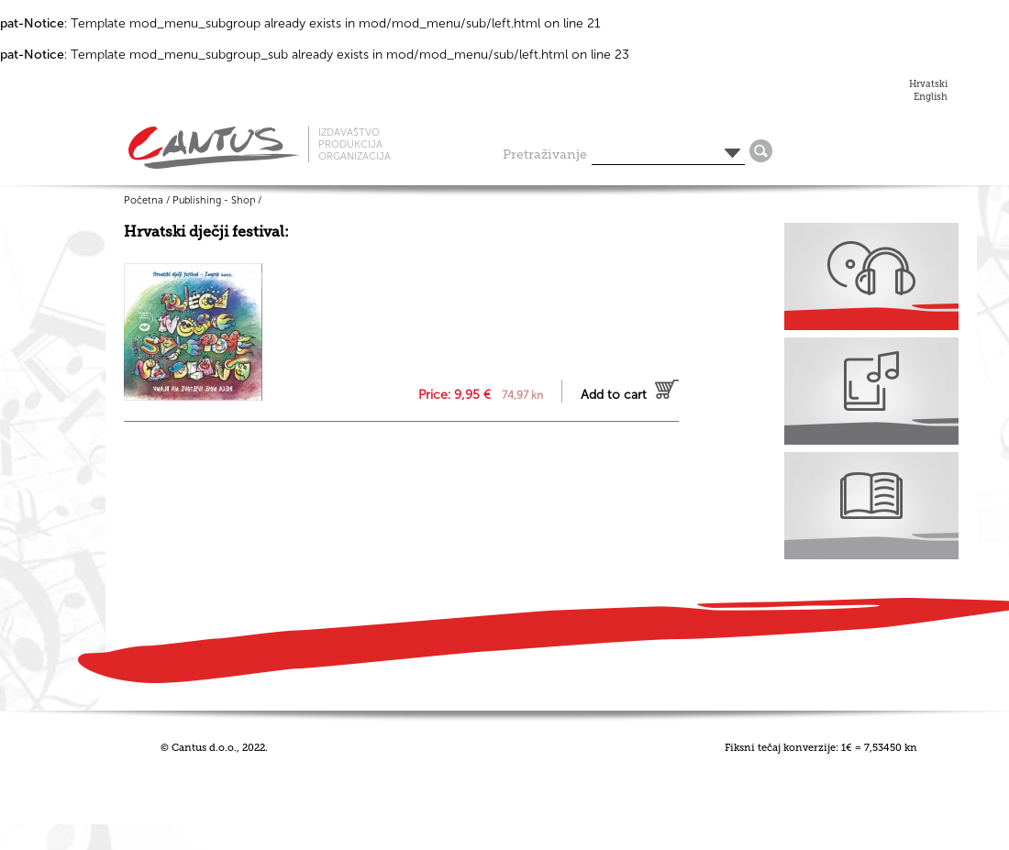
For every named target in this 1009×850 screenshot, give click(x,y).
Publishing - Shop (213, 200)
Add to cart (614, 395)
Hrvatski (928, 84)
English (931, 97)
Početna (143, 200)
